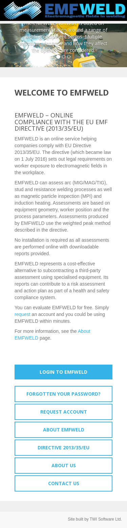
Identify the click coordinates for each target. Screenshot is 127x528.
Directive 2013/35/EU (63, 447)
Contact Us (63, 483)
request (22, 314)
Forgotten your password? (63, 394)
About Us (63, 465)
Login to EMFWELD (63, 372)
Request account (63, 411)
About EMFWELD (63, 429)
